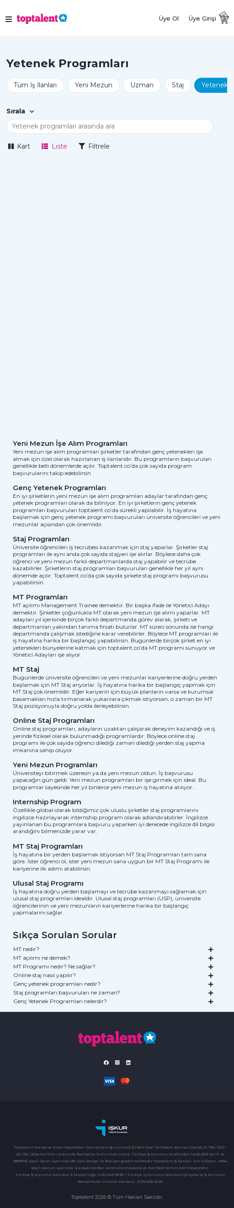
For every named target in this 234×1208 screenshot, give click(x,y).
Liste (54, 146)
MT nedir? (113, 948)
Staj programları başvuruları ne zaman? (113, 992)
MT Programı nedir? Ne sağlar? (113, 966)
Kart (19, 146)
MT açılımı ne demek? (113, 957)
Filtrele (94, 146)
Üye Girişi (202, 18)
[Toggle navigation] (9, 18)
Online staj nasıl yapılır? (113, 974)
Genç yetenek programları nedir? (113, 983)
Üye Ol (169, 18)
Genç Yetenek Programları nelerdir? (113, 1001)
